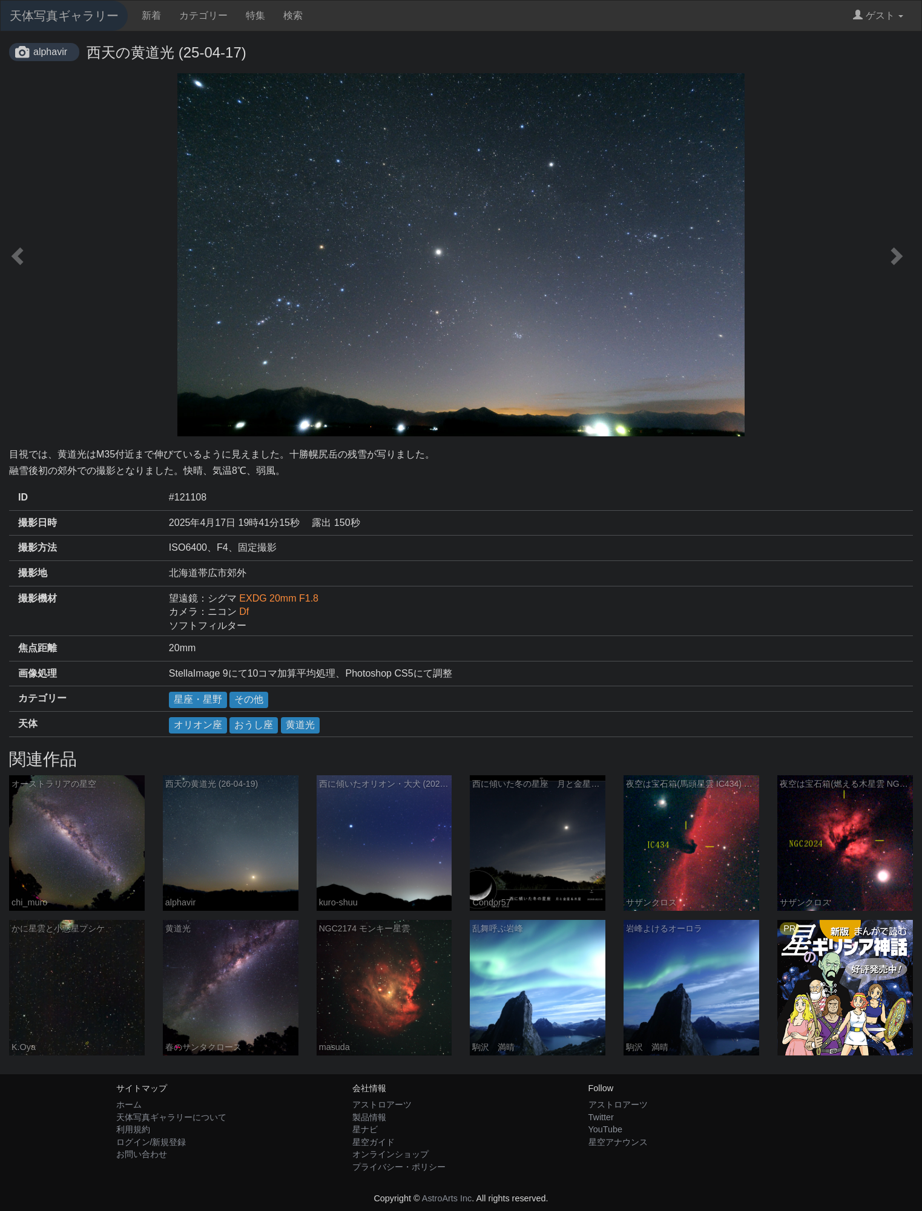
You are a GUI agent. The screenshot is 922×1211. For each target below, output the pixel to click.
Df (244, 611)
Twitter (601, 1117)
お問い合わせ (141, 1154)
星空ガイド (373, 1142)
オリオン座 (198, 725)
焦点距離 (37, 648)
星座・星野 (198, 699)
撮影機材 (37, 598)
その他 (248, 699)
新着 (151, 15)
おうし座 (253, 725)
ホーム (129, 1104)
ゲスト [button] (878, 15)
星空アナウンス (618, 1142)
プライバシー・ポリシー (399, 1167)
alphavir (50, 52)
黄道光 (300, 725)
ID (23, 497)
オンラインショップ (390, 1154)
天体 (28, 723)
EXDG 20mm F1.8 (278, 598)
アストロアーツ (382, 1104)
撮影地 (32, 573)
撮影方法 (37, 547)
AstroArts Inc (447, 1198)
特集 (255, 15)
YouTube (605, 1129)
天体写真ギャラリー (64, 15)
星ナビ (365, 1129)
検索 (293, 15)
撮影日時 (37, 522)
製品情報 (369, 1117)
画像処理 (37, 673)
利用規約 (133, 1129)
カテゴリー (203, 15)
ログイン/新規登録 (151, 1142)
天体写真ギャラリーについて (171, 1117)
